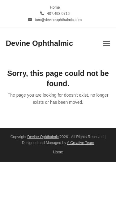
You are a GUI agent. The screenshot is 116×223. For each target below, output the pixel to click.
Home (58, 152)
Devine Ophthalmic (39, 43)
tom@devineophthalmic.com (58, 20)
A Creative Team (80, 143)
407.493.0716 (58, 13)
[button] (106, 43)
